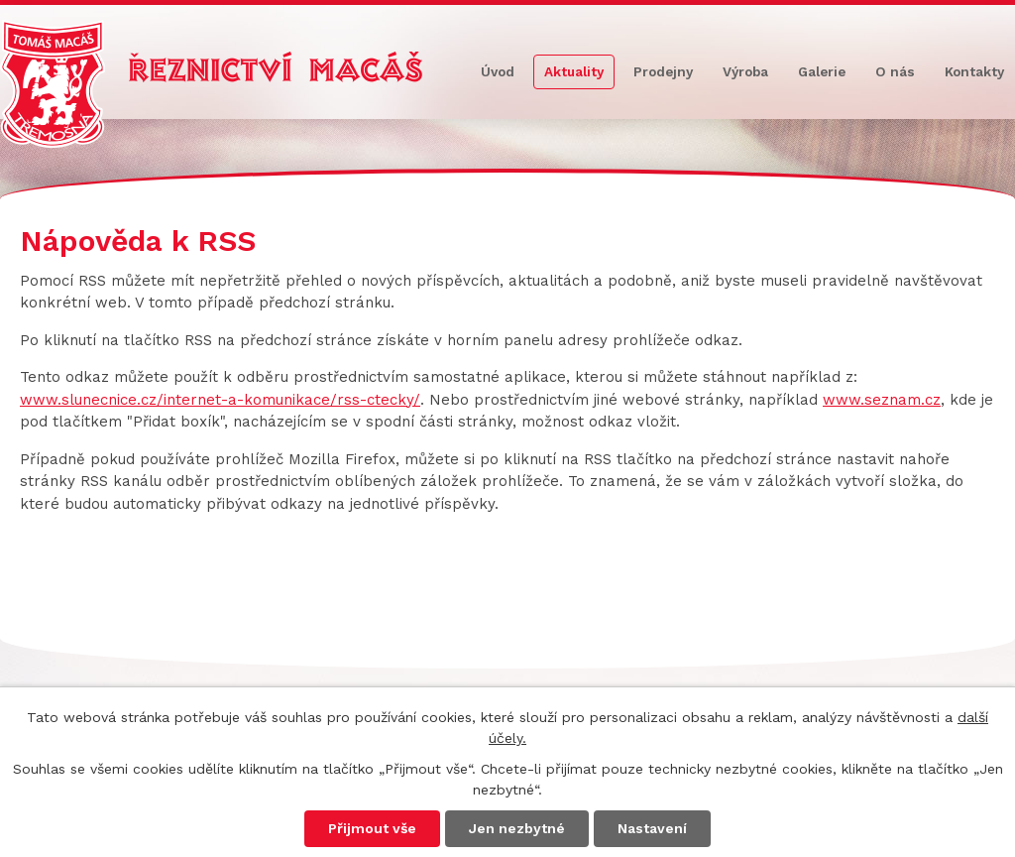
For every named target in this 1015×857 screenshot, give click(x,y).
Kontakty (974, 71)
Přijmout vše (372, 828)
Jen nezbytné (517, 828)
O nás (895, 71)
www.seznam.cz (882, 400)
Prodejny (663, 71)
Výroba (745, 71)
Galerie (822, 71)
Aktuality (574, 71)
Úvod (497, 71)
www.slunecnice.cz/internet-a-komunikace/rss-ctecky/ (220, 400)
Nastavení (652, 828)
